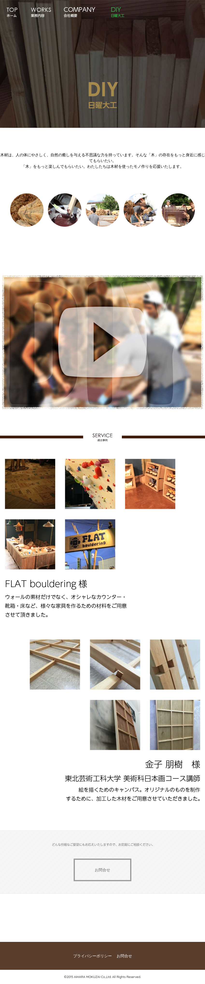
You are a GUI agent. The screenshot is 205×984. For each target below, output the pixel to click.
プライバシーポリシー (92, 956)
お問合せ (124, 956)
